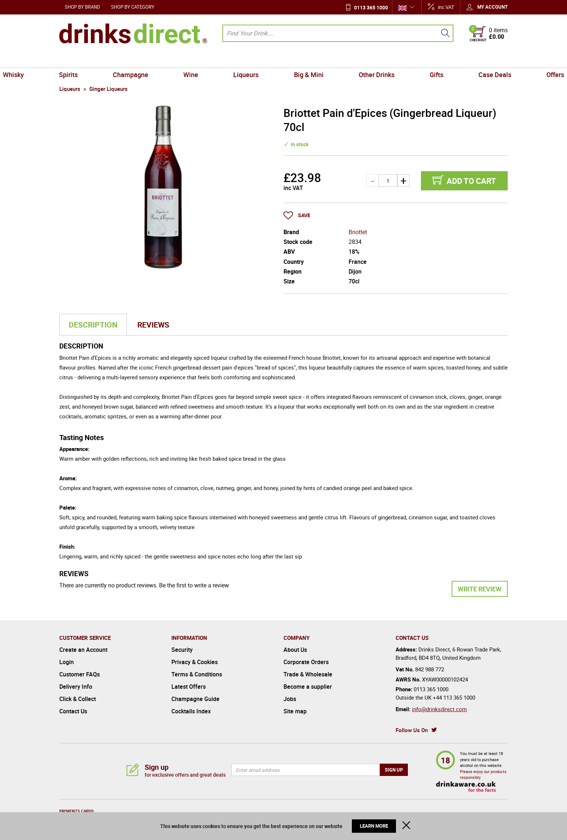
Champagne (163, 59)
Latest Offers (188, 687)
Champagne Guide (195, 699)
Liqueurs (252, 59)
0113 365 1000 (371, 7)
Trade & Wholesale (308, 674)
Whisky (72, 59)
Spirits (114, 59)
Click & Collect (77, 699)
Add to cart (471, 181)
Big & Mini (302, 59)
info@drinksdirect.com (439, 709)
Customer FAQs (79, 674)
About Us (295, 650)
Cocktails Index (191, 711)
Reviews (153, 325)
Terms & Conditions (196, 674)
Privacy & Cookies (194, 662)
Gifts (403, 59)
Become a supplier (308, 687)
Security (182, 650)
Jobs (290, 699)
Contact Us (73, 711)
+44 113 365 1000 (454, 697)
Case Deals (448, 59)
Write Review (480, 588)
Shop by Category (132, 7)
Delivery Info (75, 687)
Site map (295, 711)
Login (66, 662)
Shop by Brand (82, 7)
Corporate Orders (306, 662)
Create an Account (83, 650)
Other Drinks (357, 59)
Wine (210, 59)
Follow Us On (412, 730)
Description (93, 325)
